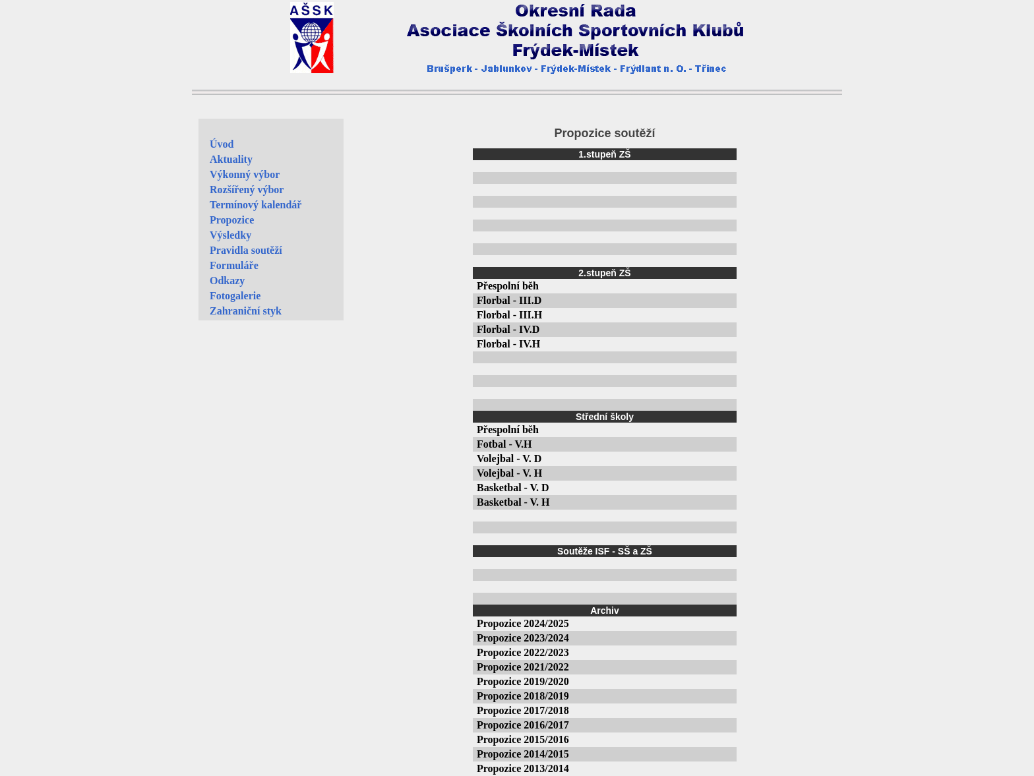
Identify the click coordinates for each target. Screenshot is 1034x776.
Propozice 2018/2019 (523, 695)
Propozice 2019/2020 (523, 681)
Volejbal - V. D (509, 458)
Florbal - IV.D (508, 329)
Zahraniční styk (246, 310)
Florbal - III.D (509, 300)
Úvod (221, 144)
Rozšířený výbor (247, 189)
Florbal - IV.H (508, 343)
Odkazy (227, 280)
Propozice (232, 219)
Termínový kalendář (255, 204)
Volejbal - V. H (509, 473)
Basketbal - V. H (513, 502)
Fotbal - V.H (504, 444)
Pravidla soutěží (246, 250)
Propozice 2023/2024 (523, 637)
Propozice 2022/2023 (523, 652)
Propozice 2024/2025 (523, 623)
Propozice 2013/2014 (523, 768)
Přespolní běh (508, 285)
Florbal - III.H (509, 314)
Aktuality (231, 159)
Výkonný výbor (245, 174)
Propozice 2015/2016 (523, 739)
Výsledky (230, 235)
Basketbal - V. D (513, 487)
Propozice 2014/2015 (523, 754)
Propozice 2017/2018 (523, 710)
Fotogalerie (235, 295)
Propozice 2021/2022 (523, 666)
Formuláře (234, 265)
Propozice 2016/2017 (523, 725)
